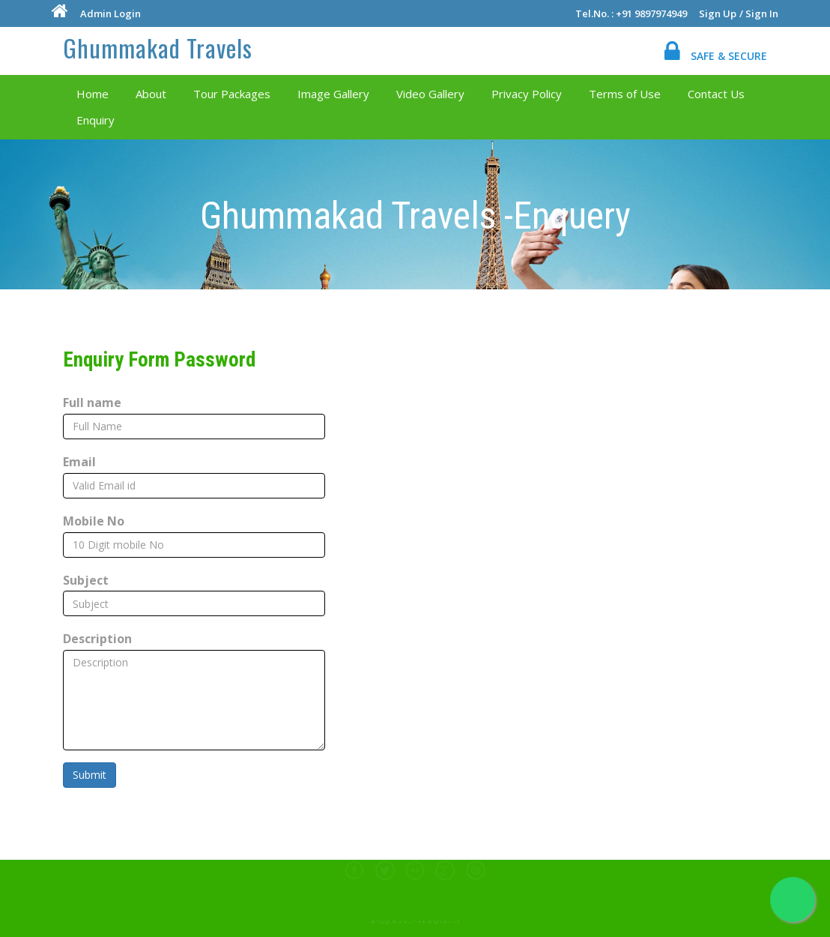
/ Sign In (759, 13)
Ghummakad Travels (157, 47)
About (150, 93)
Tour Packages (231, 93)
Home (92, 93)
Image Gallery (333, 93)
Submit (89, 775)
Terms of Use (624, 93)
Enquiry (95, 119)
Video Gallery (430, 93)
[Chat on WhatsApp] (792, 899)
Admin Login (109, 13)
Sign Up (718, 13)
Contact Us (715, 93)
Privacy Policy (526, 93)
